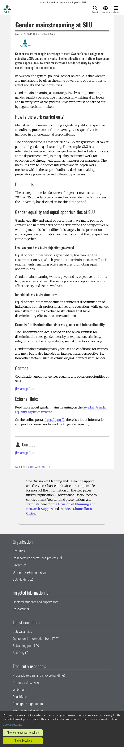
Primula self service (26, 682)
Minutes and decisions (28, 711)
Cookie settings (12, 724)
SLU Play (18, 653)
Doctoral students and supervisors (35, 602)
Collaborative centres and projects (35, 558)
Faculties (19, 551)
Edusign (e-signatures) (28, 704)
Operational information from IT (34, 639)
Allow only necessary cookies (23, 732)
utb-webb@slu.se (40, 467)
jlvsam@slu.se (25, 389)
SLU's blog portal (24, 646)
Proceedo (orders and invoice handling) (39, 675)
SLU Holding (21, 579)
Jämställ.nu (53, 420)
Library (17, 565)
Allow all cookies (23, 740)
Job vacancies (22, 631)
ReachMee (20, 697)
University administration (29, 572)
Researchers (21, 609)
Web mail (19, 690)
